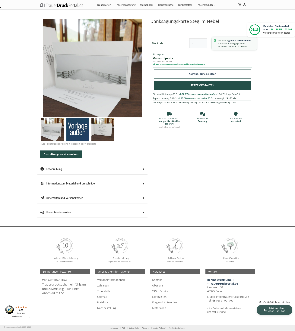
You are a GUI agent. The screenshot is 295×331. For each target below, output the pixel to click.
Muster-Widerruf (159, 328)
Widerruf (145, 328)
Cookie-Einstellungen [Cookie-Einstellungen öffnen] (177, 328)
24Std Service (160, 291)
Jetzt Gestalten (203, 85)
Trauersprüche (166, 5)
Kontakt (157, 280)
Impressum (113, 328)
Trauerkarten (104, 5)
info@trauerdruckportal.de (232, 297)
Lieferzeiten (159, 297)
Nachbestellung (106, 308)
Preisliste (102, 302)
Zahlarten (103, 285)
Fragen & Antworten (164, 302)
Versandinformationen (111, 280)
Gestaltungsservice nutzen (61, 154)
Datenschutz (134, 328)
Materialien (159, 308)
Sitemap (102, 297)
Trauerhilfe (104, 291)
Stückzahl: (158, 43)
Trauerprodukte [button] (205, 5)
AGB (123, 328)
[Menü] (28, 307)
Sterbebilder (146, 5)
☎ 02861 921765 (222, 300)
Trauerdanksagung (126, 5)
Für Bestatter (185, 5)
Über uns (157, 285)
